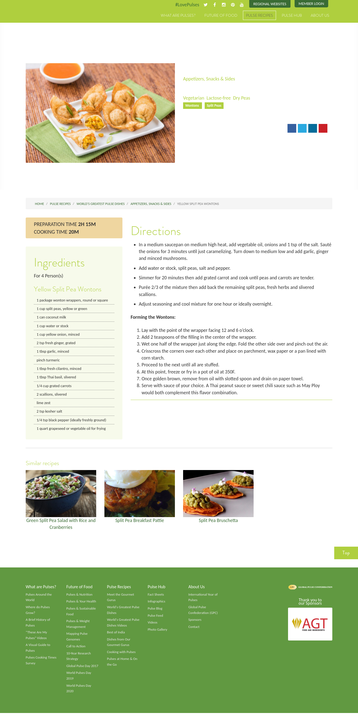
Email (192, 128)
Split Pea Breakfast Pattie (140, 522)
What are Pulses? (178, 15)
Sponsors (194, 622)
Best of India (116, 635)
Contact (193, 629)
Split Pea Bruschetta (218, 522)
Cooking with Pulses (121, 655)
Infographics (156, 603)
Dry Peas (242, 98)
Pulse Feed (155, 618)
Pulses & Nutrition (79, 596)
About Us (320, 15)
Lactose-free (219, 98)
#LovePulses (186, 5)
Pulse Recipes (259, 15)
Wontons (192, 105)
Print (211, 128)
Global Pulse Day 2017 (82, 668)
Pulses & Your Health (81, 603)
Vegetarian (193, 98)
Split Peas (214, 105)
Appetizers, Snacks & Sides (209, 79)
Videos (152, 625)
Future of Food (220, 15)
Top (346, 555)
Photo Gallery (157, 632)
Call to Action (76, 649)
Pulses (51, 21)
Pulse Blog (155, 610)
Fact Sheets (156, 596)
